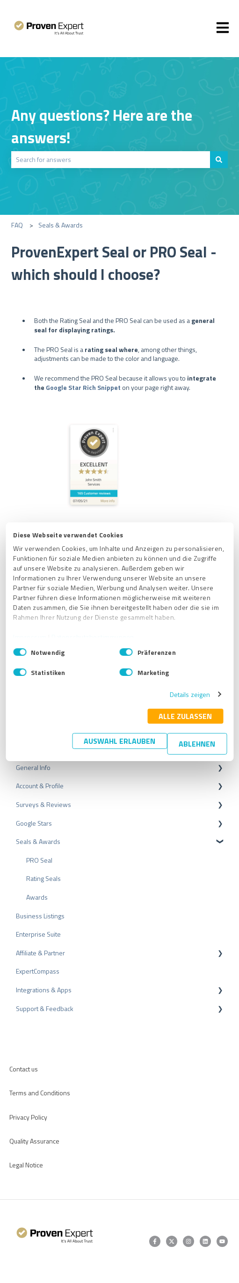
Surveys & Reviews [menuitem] (43, 804)
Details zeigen (190, 694)
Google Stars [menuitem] (34, 823)
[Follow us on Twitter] (171, 1241)
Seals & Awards (60, 225)
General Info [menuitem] (33, 767)
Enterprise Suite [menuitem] (38, 934)
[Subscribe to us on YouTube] (222, 1241)
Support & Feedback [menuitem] (44, 1008)
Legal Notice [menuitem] (26, 1165)
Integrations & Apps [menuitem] (44, 990)
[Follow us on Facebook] (154, 1241)
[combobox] (110, 159)
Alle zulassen (185, 716)
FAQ (17, 225)
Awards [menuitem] (37, 897)
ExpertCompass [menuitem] (37, 971)
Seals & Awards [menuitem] (38, 841)
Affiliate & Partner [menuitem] (40, 953)
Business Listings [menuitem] (40, 916)
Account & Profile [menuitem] (40, 786)
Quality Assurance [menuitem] (34, 1141)
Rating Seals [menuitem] (43, 878)
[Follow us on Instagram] (188, 1241)
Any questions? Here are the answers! (101, 126)
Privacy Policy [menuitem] (28, 1117)
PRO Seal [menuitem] (39, 860)
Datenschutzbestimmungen (92, 637)
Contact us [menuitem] (23, 1069)
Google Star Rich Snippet (83, 387)
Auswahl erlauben (119, 741)
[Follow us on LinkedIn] (205, 1241)
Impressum (30, 637)
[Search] (219, 159)
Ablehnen (197, 743)
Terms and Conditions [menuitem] (39, 1093)
